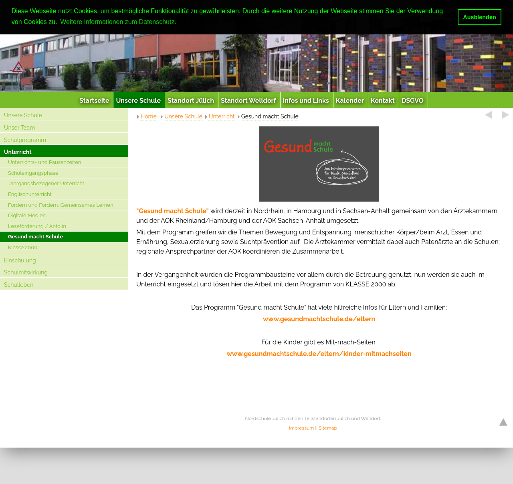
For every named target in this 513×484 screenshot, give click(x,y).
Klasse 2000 (22, 247)
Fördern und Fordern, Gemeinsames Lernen (60, 205)
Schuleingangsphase (33, 173)
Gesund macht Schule (35, 237)
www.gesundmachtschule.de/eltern (319, 319)
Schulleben (19, 285)
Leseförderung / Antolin (37, 226)
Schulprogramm (25, 140)
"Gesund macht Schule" (172, 211)
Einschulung (20, 260)
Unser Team (19, 127)
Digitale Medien (27, 215)
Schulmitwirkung (26, 272)
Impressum (301, 428)
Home (149, 116)
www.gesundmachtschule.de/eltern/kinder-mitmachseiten (318, 354)
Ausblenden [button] (479, 17)
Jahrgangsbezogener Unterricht (46, 183)
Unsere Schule (23, 115)
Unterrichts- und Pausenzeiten (44, 162)
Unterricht (18, 152)
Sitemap (328, 428)
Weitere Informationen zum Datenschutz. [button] (118, 21)
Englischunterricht (30, 194)
